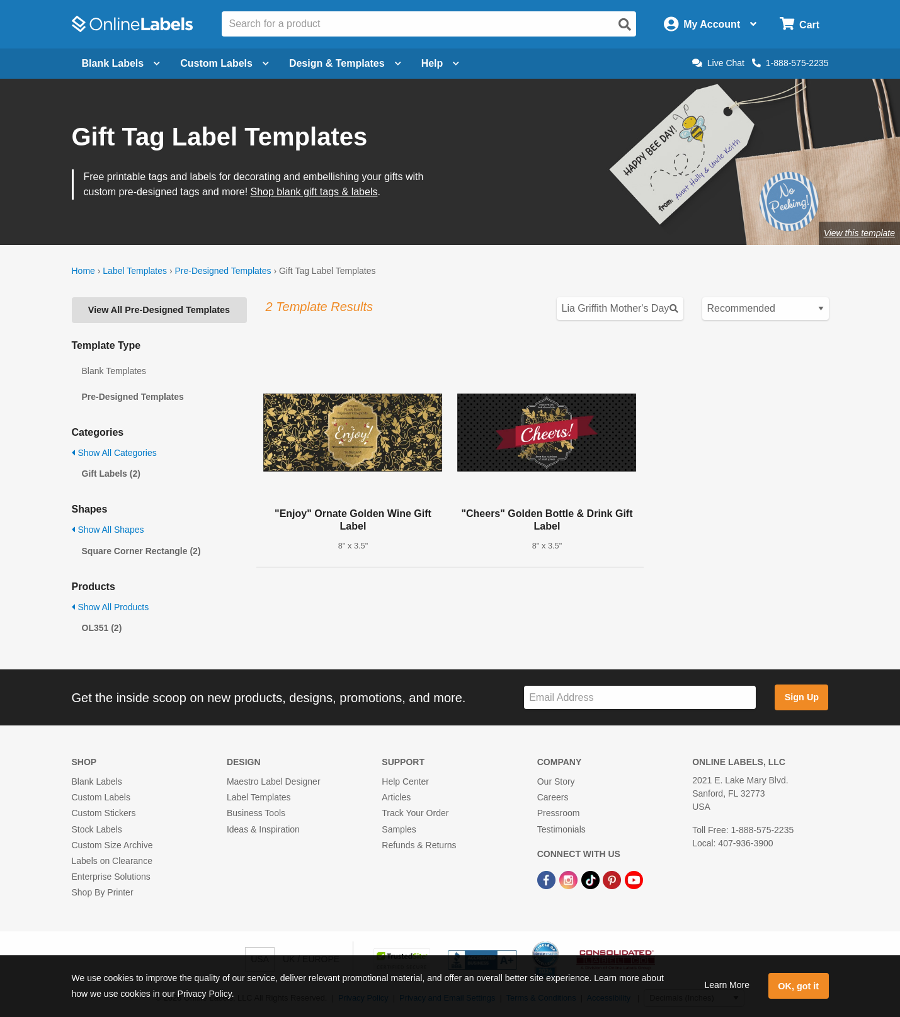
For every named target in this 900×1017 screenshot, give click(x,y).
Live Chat (718, 63)
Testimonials (561, 829)
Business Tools (256, 813)
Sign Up (802, 697)
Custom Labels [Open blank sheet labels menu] (224, 63)
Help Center (405, 781)
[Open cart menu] (799, 24)
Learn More (726, 985)
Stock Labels (97, 829)
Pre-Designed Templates (222, 271)
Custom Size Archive (112, 845)
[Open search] (624, 24)
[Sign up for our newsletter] (640, 697)
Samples (399, 829)
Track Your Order (415, 813)
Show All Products (110, 607)
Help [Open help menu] (440, 63)
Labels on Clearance (112, 861)
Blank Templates (114, 371)
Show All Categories (114, 453)
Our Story (556, 781)
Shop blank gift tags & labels (314, 191)
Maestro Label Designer (274, 781)
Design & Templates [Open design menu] (345, 63)
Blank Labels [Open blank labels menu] (121, 63)
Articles (396, 797)
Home (83, 271)
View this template (859, 233)
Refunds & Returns (419, 845)
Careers (553, 797)
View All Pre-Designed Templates (159, 310)
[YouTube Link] (634, 879)
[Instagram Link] (569, 879)
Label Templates (135, 271)
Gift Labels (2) (111, 474)
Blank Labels (97, 781)
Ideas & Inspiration (263, 829)
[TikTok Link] (591, 879)
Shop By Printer (103, 892)
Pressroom (558, 813)
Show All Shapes (108, 530)
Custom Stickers (104, 813)
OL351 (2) (102, 628)
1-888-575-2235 (790, 63)
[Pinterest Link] (613, 879)
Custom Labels (101, 797)
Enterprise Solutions (111, 877)
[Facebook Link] (547, 879)
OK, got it (798, 986)
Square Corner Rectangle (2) (141, 551)
